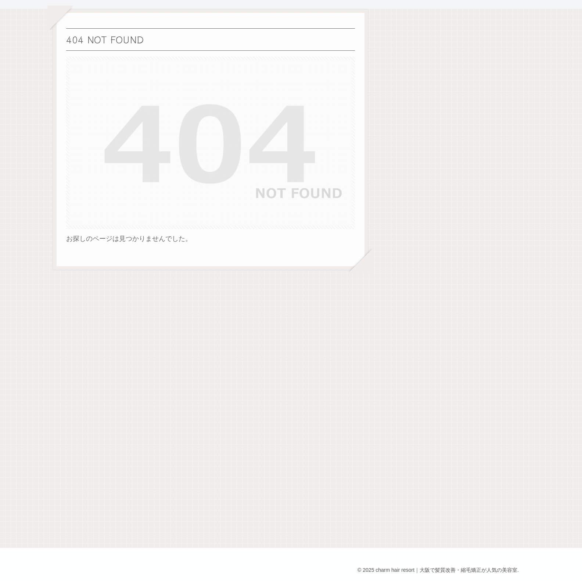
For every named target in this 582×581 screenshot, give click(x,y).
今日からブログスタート (507, 220)
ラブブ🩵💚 (489, 162)
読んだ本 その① (497, 143)
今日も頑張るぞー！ (501, 181)
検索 (476, 35)
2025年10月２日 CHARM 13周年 (522, 200)
